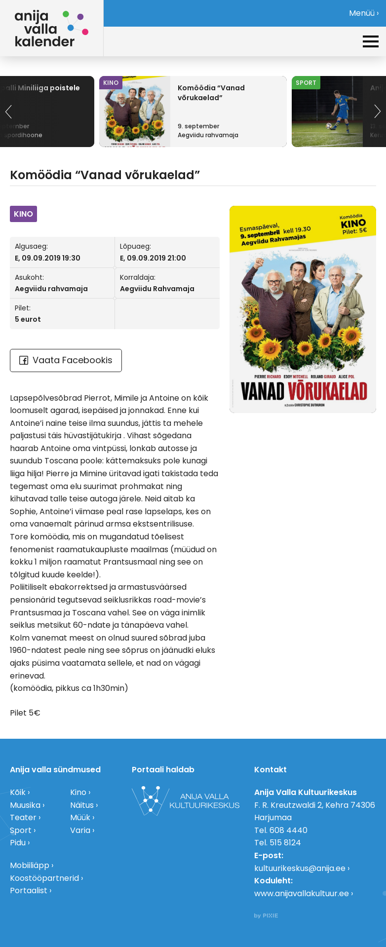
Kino (78, 792)
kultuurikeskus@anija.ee (300, 868)
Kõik (18, 792)
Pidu (18, 842)
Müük (80, 817)
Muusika (25, 805)
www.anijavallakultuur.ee (301, 893)
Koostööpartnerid (44, 878)
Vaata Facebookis (66, 360)
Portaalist (28, 890)
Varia (80, 830)
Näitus (82, 805)
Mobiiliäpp (29, 865)
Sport (21, 830)
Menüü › (364, 13)
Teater (23, 817)
